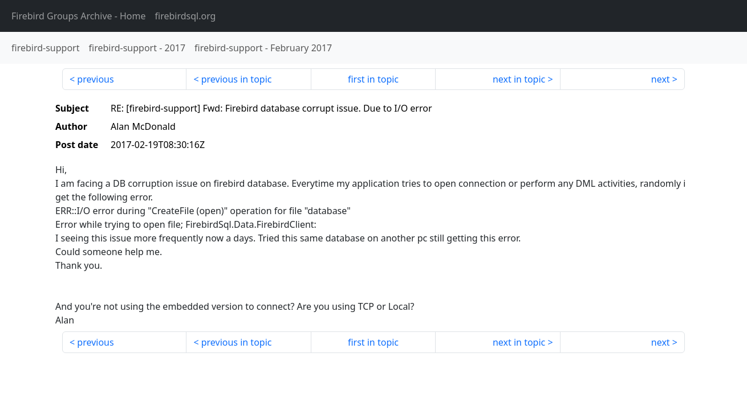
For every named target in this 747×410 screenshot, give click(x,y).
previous (95, 79)
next (660, 79)
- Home (78, 16)
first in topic (373, 79)
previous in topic (236, 79)
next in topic (519, 79)
